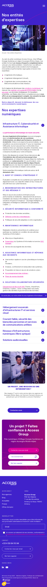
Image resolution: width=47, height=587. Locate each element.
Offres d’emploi (7, 507)
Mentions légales (21, 575)
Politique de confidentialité (35, 575)
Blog (3, 498)
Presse (4, 504)
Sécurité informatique (14, 209)
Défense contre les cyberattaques (15, 217)
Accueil (4, 53)
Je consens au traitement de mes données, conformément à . (25, 534)
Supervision (7, 241)
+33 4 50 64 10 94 (10, 543)
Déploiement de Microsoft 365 (11, 287)
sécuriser (5, 92)
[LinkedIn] (3, 568)
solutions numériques (32, 88)
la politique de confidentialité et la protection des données (25, 534)
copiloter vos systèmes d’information (23, 90)
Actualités (5, 501)
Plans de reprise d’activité (12, 276)
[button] (4, 583)
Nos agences (7, 494)
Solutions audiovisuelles (15, 340)
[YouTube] (7, 568)
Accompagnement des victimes (14, 273)
